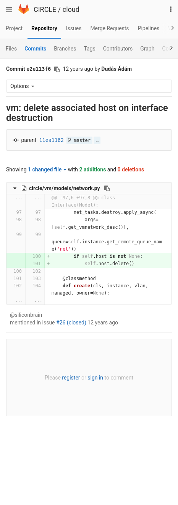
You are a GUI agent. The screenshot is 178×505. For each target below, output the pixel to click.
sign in (95, 378)
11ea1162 (51, 140)
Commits (35, 49)
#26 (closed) (71, 322)
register (71, 378)
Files (11, 49)
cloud (71, 9)
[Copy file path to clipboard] (107, 188)
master (79, 140)
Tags (89, 49)
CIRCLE (45, 9)
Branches (65, 49)
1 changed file (47, 169)
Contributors (118, 49)
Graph (147, 49)
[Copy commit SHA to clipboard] (56, 69)
